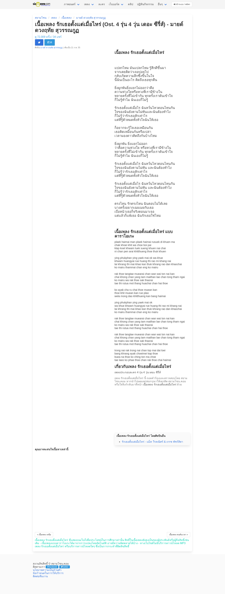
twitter (64, 567)
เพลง (87, 4)
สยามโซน (40, 17)
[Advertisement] (152, 408)
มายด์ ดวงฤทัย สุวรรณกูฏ (91, 17)
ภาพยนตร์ (69, 4)
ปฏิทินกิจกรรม (145, 4)
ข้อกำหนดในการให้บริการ (48, 573)
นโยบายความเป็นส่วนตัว (47, 570)
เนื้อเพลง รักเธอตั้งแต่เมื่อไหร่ (159, 384)
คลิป (130, 4)
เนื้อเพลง (67, 17)
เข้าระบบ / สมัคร (182, 4)
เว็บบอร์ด (114, 4)
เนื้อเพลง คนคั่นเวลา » (178, 534)
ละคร (101, 4)
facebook (52, 567)
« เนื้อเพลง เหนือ (44, 534)
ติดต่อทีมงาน (40, 576)
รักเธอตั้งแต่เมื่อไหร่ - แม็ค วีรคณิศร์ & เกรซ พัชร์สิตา (152, 441)
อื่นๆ (160, 4)
